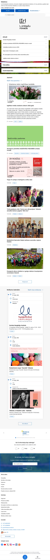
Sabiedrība (17, 153)
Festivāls (11, 331)
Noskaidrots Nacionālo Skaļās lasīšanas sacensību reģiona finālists (24, 241)
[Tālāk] (46, 433)
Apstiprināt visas (22, 10)
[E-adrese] (3, 532)
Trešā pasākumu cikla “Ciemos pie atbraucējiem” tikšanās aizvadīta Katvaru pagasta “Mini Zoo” (24, 210)
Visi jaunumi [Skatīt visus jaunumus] (25, 281)
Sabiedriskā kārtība (5, 507)
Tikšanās (14, 213)
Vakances (3, 482)
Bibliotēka (15, 244)
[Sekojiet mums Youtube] (5, 544)
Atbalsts (14, 276)
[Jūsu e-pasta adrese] (25, 463)
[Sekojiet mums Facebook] (2, 545)
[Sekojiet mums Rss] (19, 545)
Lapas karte (3, 511)
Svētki (15, 121)
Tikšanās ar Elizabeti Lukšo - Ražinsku (20, 410)
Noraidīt (8, 10)
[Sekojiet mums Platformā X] (8, 545)
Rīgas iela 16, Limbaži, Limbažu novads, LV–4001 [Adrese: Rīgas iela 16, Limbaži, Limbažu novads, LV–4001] (14, 529)
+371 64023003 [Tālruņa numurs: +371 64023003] (6, 523)
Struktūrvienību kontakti (6, 488)
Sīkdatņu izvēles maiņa (6, 515)
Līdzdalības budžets (5, 513)
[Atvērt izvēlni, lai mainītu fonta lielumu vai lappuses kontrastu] (37, 557)
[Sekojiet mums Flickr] (14, 544)
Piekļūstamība (4, 502)
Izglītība (20, 121)
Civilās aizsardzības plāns (6, 509)
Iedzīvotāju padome (34, 153)
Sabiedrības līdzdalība (25, 153)
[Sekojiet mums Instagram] (11, 545)
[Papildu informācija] (7, 532)
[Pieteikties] (25, 468)
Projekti (2, 484)
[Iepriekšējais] (4, 433)
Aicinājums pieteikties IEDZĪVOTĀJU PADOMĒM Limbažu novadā (23, 149)
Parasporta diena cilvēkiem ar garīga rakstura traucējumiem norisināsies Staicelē (24, 272)
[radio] (17, 448)
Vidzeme (20, 213)
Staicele (19, 276)
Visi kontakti (7, 536)
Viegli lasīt (3, 498)
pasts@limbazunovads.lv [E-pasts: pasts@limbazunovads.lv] (8, 527)
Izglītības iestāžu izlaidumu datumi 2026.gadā (20, 105)
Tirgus (14, 182)
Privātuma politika (5, 500)
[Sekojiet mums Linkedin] (16, 545)
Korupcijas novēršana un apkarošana (9, 505)
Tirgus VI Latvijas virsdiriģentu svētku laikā (19, 180)
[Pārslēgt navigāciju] (25, 557)
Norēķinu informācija (5, 480)
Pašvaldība (3, 478)
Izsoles (2, 486)
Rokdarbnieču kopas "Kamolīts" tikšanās (21, 368)
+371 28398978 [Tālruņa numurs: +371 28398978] (6, 525)
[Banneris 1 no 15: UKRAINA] (25, 432)
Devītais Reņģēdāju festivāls (17, 325)
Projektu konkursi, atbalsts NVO (8, 491)
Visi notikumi (25, 423)
